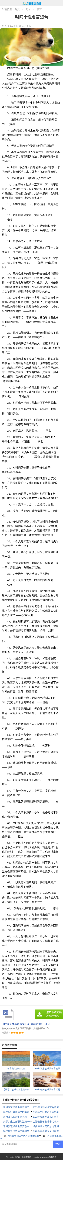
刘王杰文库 (26, 1157)
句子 (28, 9)
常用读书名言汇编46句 (15, 1117)
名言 (39, 9)
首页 (17, 9)
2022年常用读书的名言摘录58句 (23, 1136)
